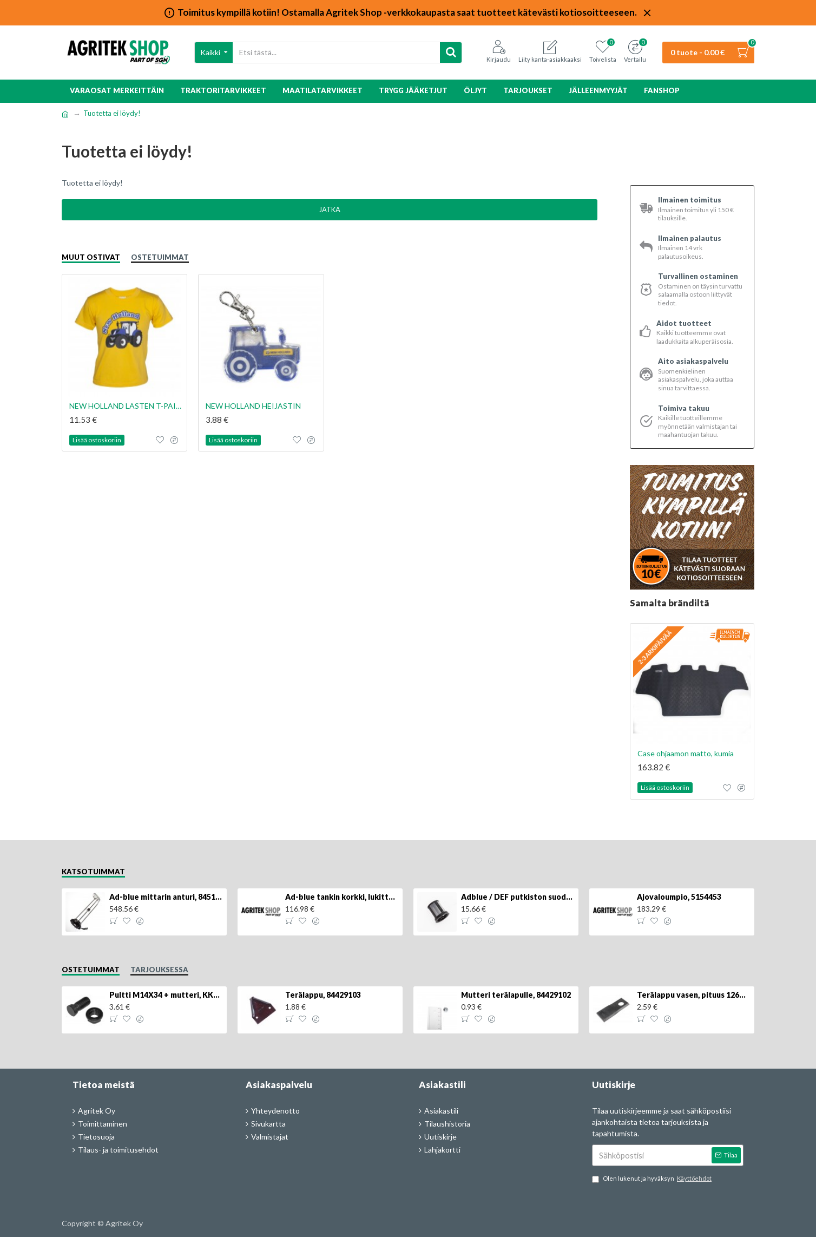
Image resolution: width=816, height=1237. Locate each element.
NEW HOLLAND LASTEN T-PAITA (126, 405)
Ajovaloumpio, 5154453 (679, 896)
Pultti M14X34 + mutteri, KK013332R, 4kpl (166, 994)
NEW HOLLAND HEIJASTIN (253, 405)
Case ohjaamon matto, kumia (685, 753)
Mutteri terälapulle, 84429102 (516, 994)
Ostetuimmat (160, 257)
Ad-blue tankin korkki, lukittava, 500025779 (342, 896)
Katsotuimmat (93, 871)
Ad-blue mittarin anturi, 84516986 (166, 896)
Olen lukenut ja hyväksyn (652, 1178)
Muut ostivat (91, 257)
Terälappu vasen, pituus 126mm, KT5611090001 (694, 994)
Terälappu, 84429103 (323, 994)
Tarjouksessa (159, 969)
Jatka (329, 209)
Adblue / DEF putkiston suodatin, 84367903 (518, 896)
